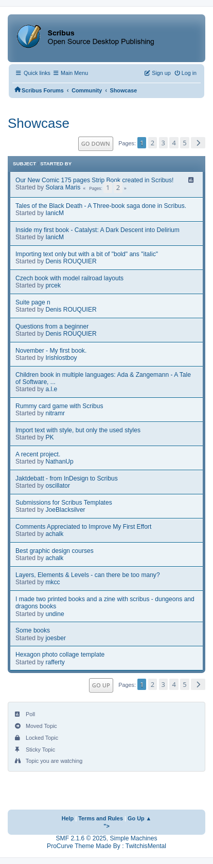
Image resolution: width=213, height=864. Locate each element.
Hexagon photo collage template (59, 654)
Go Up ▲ (139, 818)
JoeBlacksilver (65, 509)
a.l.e (51, 389)
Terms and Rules (100, 818)
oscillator (57, 485)
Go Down (95, 143)
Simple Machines (133, 838)
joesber (55, 638)
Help (68, 818)
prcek (53, 285)
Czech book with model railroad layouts (69, 278)
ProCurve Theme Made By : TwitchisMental (106, 846)
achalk (54, 533)
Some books (32, 630)
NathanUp (59, 461)
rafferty (54, 662)
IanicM (54, 213)
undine (54, 614)
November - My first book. (50, 350)
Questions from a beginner (51, 326)
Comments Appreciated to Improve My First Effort (83, 526)
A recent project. (37, 454)
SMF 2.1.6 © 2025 (81, 838)
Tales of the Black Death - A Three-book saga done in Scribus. (100, 205)
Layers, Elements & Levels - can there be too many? (87, 575)
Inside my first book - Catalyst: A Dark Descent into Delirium (97, 230)
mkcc (52, 582)
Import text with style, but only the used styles (77, 430)
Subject (24, 163)
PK (49, 437)
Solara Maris (62, 187)
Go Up (101, 685)
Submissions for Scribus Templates (63, 502)
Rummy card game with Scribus (59, 406)
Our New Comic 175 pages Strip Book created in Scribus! (94, 180)
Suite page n (32, 302)
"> (106, 826)
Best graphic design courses (54, 550)
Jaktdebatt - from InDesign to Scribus (66, 478)
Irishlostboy (61, 357)
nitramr (55, 413)
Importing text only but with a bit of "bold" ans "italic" (86, 254)
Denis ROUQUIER (70, 261)
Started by (56, 163)
